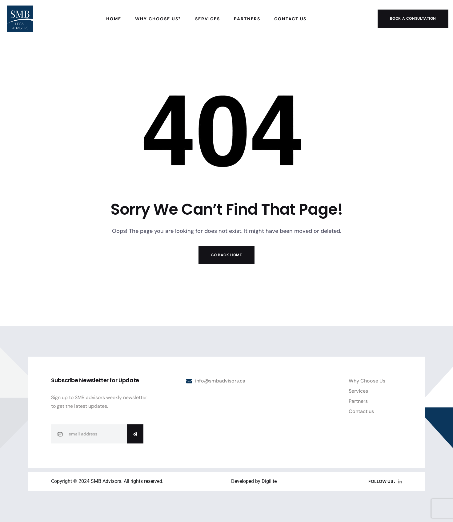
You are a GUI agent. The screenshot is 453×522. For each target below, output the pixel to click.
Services (358, 391)
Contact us (361, 411)
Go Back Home (226, 255)
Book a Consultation (413, 18)
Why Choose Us (367, 381)
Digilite (269, 481)
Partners (358, 401)
